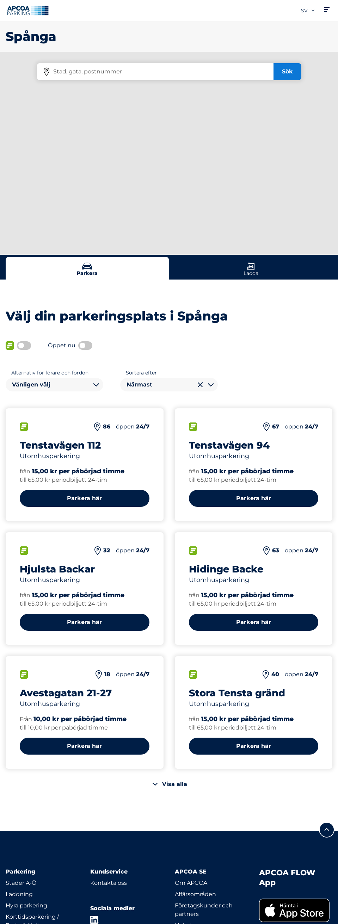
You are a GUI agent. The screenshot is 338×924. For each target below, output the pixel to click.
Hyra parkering (26, 905)
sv (308, 10)
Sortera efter (141, 373)
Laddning (19, 894)
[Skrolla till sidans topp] (326, 830)
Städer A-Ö (21, 883)
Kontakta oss (108, 883)
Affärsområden (195, 894)
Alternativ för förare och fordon (49, 373)
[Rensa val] (200, 384)
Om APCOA (191, 883)
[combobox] (54, 384)
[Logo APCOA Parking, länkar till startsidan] (28, 10)
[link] (295, 910)
